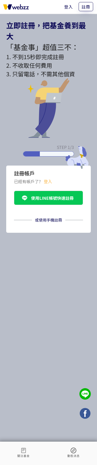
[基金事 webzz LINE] (85, 394)
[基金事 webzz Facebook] (85, 414)
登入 (68, 7)
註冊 (85, 7)
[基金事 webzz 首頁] (16, 6)
